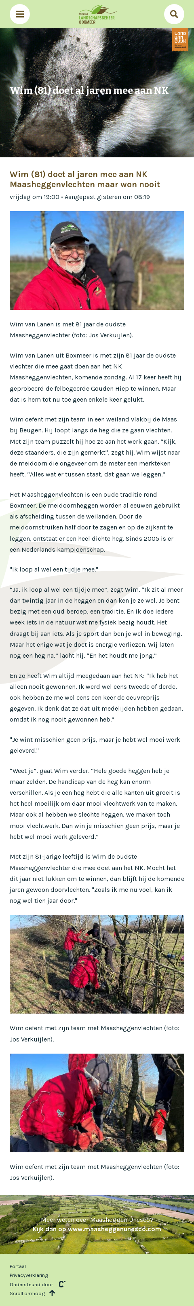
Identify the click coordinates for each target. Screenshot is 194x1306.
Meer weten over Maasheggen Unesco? (97, 1224)
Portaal (18, 1266)
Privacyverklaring (29, 1275)
